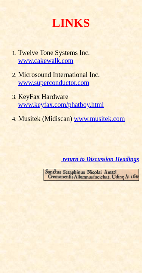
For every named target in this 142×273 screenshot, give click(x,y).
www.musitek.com (99, 118)
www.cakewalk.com (45, 60)
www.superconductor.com (53, 82)
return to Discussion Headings (100, 159)
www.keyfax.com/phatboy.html (61, 104)
